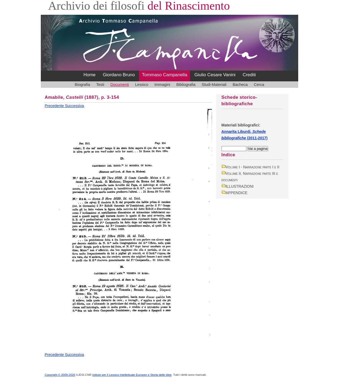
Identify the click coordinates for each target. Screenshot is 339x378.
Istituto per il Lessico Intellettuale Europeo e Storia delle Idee (132, 374)
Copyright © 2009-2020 (60, 374)
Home (89, 74)
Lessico (141, 84)
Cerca (259, 84)
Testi (100, 84)
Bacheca (240, 84)
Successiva (74, 106)
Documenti (119, 84)
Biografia (82, 84)
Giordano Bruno (119, 74)
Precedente (55, 106)
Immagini (162, 84)
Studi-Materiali (214, 84)
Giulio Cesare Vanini (214, 74)
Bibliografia (185, 84)
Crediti (249, 74)
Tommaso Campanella (164, 74)
